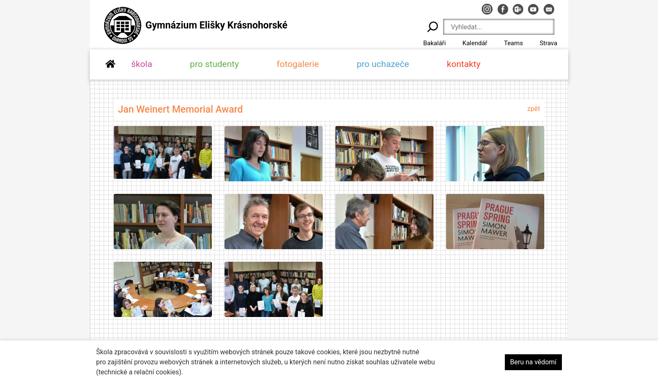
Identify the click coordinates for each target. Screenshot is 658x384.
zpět (533, 109)
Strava (548, 43)
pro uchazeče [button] (383, 64)
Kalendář (474, 43)
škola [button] (141, 64)
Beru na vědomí (533, 362)
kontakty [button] (463, 64)
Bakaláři (434, 43)
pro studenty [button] (214, 64)
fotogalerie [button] (298, 64)
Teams (513, 43)
